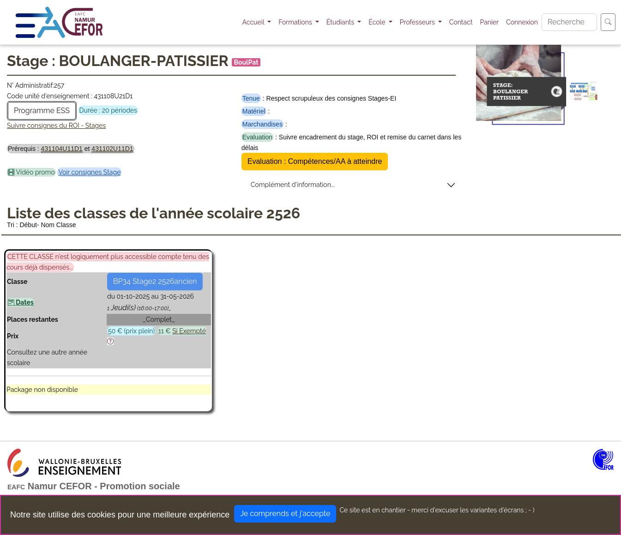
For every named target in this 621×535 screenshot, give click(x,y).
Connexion (522, 22)
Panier (489, 22)
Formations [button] (296, 22)
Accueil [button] (254, 22)
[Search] (569, 22)
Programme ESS (42, 110)
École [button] (377, 22)
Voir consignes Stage (89, 172)
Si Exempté (189, 331)
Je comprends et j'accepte (285, 513)
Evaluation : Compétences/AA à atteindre (314, 161)
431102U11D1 (112, 148)
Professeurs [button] (418, 22)
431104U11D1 (62, 148)
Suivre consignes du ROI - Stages (56, 125)
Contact (461, 22)
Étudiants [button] (341, 22)
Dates (21, 302)
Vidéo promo (31, 172)
